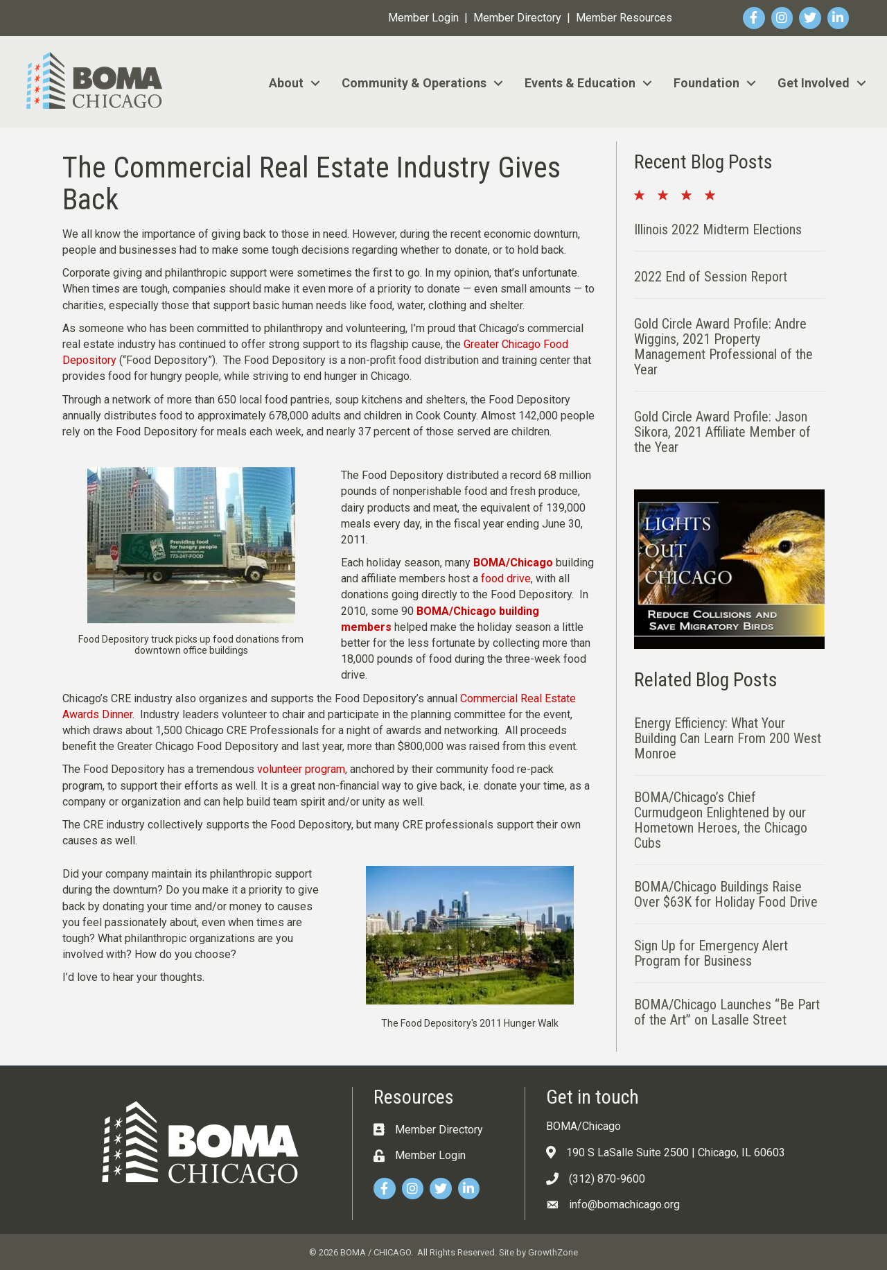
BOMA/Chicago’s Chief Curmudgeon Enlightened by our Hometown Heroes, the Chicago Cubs (720, 820)
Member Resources (624, 17)
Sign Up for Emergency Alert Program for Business (711, 953)
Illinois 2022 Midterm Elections (718, 229)
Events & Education (580, 83)
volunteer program (301, 769)
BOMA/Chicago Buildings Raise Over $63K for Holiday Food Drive (726, 894)
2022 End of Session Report (710, 276)
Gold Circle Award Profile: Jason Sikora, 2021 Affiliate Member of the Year (722, 431)
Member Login (423, 17)
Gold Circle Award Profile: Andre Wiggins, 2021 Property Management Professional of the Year (723, 346)
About (286, 83)
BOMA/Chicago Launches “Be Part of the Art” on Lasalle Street (727, 1012)
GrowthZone (553, 1252)
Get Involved (814, 83)
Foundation (706, 83)
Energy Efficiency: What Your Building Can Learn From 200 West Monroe (727, 738)
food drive (506, 578)
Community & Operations (414, 83)
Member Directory (517, 17)
